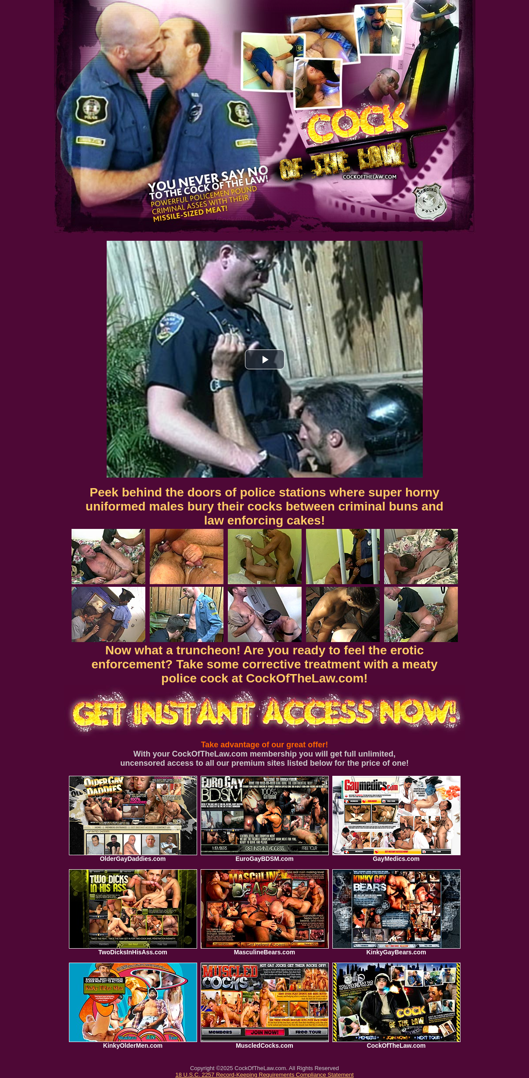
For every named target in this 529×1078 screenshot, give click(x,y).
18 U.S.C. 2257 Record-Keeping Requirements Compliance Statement (264, 1074)
